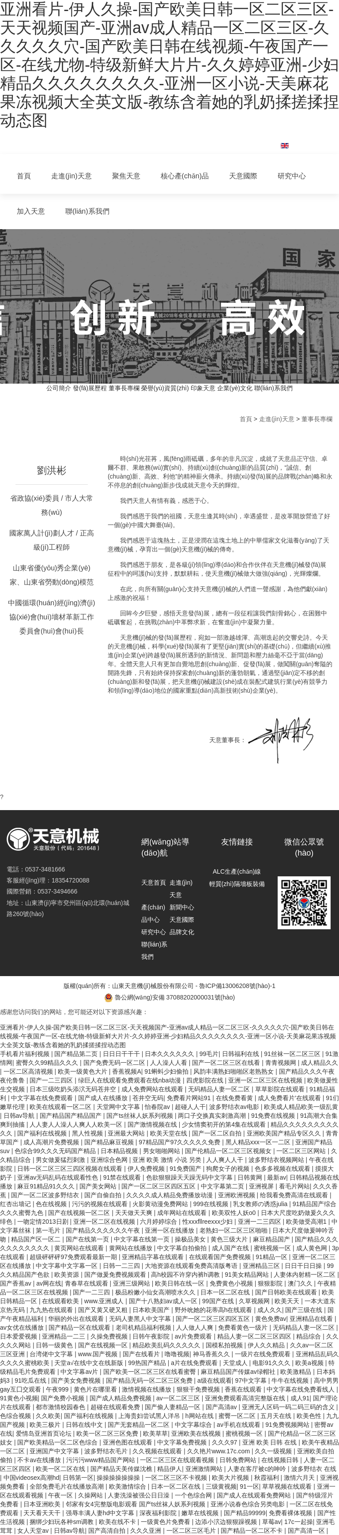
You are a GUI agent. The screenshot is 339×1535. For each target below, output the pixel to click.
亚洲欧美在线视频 (196, 1433)
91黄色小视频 (19, 1398)
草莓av (271, 1521)
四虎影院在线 (205, 1080)
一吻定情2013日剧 (43, 1221)
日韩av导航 (20, 1115)
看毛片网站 (294, 1186)
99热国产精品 (147, 1362)
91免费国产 (186, 1168)
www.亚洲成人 (104, 1301)
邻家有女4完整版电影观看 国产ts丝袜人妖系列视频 (136, 1504)
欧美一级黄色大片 (83, 1071)
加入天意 (31, 211)
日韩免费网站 (238, 1459)
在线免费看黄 (235, 1097)
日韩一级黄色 (55, 1345)
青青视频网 (281, 1062)
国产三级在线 (304, 1309)
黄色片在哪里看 (96, 1389)
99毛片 (209, 1053)
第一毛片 (49, 1230)
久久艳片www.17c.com (219, 1451)
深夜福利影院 (158, 1512)
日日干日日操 (304, 1265)
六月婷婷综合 (159, 1221)
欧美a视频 (310, 1362)
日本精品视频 (120, 1150)
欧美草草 (155, 1433)
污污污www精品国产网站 (101, 1459)
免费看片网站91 (189, 1097)
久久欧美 (48, 1415)
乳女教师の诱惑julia (261, 1203)
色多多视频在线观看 (283, 1168)
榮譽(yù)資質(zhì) (165, 388)
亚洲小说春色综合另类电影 (248, 1504)
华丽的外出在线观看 (76, 1318)
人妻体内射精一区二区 (305, 1274)
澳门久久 (301, 1283)
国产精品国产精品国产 (71, 1115)
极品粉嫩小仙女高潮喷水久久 (156, 1292)
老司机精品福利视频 (144, 1327)
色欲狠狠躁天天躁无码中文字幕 (190, 1177)
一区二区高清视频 (29, 1071)
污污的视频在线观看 (100, 1203)
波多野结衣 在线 (313, 1468)
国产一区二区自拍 (217, 1133)
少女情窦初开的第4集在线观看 (224, 1124)
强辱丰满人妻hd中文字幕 (101, 1512)
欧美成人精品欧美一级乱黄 (301, 1106)
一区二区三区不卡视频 (177, 1477)
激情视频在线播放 (147, 1389)
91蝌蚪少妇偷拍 (167, 1071)
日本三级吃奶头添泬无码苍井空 (74, 1089)
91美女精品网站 (247, 1274)
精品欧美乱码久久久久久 (167, 1345)
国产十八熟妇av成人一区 (164, 1301)
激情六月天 (300, 1477)
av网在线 (48, 1283)
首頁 (24, 176)
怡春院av (158, 1106)
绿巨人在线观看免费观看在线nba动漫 (130, 1080)
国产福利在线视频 (42, 1133)
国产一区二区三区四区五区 (159, 1186)
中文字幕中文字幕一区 (67, 1265)
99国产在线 (218, 1301)
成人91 (300, 1398)
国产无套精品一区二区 (139, 1424)
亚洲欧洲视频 (237, 1195)
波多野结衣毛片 (106, 1451)
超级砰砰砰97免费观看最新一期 (74, 1256)
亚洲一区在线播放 (170, 1230)
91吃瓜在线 (31, 1380)
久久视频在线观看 (158, 1451)
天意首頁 (153, 882)
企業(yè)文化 (234, 388)
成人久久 (269, 1309)
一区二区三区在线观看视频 (178, 1459)
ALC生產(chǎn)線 (237, 871)
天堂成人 (236, 1362)
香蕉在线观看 (244, 1389)
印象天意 (203, 388)
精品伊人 (169, 1468)
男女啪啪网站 (162, 1150)
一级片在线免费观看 (263, 1354)
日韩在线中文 (85, 1424)
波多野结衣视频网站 (277, 1159)
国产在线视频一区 (103, 1345)
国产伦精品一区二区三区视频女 (229, 1150)
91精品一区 (272, 1256)
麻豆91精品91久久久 (46, 1186)
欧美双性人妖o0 (234, 1212)
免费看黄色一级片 (243, 1327)
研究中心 (292, 176)
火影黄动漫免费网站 (161, 1203)
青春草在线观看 (87, 1283)
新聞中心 (182, 907)
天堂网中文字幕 (119, 1106)
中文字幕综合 (194, 1424)
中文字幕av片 (80, 1371)
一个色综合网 (194, 1495)
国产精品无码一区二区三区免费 (150, 1380)
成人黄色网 (312, 1248)
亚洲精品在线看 (312, 1318)
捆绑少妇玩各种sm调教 (62, 1521)
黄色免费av (270, 1318)
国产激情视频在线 (153, 1124)
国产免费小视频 (63, 1398)
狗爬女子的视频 (228, 1168)
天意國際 (243, 176)
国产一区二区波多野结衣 (46, 1195)
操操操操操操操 (119, 1477)
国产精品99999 (245, 1512)
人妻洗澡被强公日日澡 (139, 1495)
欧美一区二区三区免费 (108, 1433)
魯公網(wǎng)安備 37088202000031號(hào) (169, 997)
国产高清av (222, 1407)
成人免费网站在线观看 (153, 1089)
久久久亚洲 (146, 1530)
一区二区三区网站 (302, 1150)
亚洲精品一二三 (64, 1336)
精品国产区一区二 (36, 1239)
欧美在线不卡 (118, 1521)
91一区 (249, 1486)
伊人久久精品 (267, 1345)
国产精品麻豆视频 (110, 1142)
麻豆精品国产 (272, 1239)
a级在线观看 (214, 1380)
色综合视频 (16, 1415)
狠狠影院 (271, 1283)
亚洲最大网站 (127, 1133)
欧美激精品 (296, 1371)
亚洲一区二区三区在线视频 (266, 1080)
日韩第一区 (78, 1477)
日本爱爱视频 (19, 1336)
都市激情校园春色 (61, 1407)
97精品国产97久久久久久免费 (180, 1142)
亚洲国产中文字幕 (55, 1451)
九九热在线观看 (52, 1309)
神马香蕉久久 (212, 1354)
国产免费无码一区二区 (115, 1062)
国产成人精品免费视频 (121, 1398)
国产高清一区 (307, 1530)
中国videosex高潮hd (32, 1477)
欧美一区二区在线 (61, 1468)
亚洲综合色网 (109, 1159)
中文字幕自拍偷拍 (182, 1248)
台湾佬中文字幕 (52, 1354)
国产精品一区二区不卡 (252, 1530)
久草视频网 (255, 1301)
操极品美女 (191, 1239)
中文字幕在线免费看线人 (301, 1389)
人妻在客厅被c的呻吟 (257, 1468)
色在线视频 (52, 1203)
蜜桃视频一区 (273, 1248)
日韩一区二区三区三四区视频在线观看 (70, 1168)
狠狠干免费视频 (199, 1389)
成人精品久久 (319, 1062)
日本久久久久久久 (170, 1053)
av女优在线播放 (22, 1327)
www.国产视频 (98, 1354)
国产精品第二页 (76, 1053)
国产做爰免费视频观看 (116, 1274)
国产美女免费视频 (76, 1380)
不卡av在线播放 (40, 1459)
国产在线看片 (142, 1354)
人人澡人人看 (169, 1062)
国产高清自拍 (107, 1530)
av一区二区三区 (179, 1398)
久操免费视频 (109, 1336)
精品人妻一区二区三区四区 (255, 1336)
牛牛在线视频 (290, 1380)
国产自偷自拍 (103, 1195)
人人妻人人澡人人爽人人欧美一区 (77, 1124)
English (303, 145)
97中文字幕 (251, 1380)
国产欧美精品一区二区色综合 (58, 1442)
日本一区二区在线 (226, 1292)
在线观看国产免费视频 (220, 1256)
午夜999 (58, 1389)
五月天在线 (276, 1415)
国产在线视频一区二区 (80, 1212)
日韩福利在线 (241, 1053)
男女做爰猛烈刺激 (61, 1159)
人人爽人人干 (225, 1159)
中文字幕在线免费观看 (43, 1097)
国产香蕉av (16, 1283)
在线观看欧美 (61, 1301)
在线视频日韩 (280, 1459)
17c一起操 (298, 1521)
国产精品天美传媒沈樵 (122, 1468)
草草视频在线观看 (287, 1486)
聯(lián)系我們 (87, 211)
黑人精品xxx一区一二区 (259, 1142)
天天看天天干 (42, 1512)
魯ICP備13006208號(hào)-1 (237, 985)
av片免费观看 (194, 1336)
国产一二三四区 (52, 1080)
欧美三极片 (46, 1424)
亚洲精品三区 (262, 1265)
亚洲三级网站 (132, 1283)
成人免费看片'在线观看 (290, 1097)
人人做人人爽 (195, 1327)
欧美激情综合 (128, 1486)
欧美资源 (67, 1274)
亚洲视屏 (262, 1186)
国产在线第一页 (88, 1239)
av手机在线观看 (239, 1424)
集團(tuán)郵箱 (242, 140)
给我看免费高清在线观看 (295, 1195)
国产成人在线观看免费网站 (255, 1495)
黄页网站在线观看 (79, 1248)
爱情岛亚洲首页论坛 (44, 1433)
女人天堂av (33, 1530)
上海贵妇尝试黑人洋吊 (150, 1415)
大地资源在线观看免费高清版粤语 (192, 1265)
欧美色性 (310, 1415)
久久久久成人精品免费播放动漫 (170, 1195)
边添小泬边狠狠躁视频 (227, 1521)
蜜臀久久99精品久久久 (48, 1062)
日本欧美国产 (151, 1309)
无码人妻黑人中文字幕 (141, 1318)
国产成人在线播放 (103, 1097)
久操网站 (91, 1495)
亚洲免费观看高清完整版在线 (246, 1398)
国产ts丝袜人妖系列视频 (140, 1115)
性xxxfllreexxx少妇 (208, 1221)
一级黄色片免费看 (166, 1521)
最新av (276, 1177)
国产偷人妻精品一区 (173, 1407)
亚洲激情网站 (204, 1468)
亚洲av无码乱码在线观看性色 (58, 1177)
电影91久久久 (272, 1362)
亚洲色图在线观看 (128, 1442)
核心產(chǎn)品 (185, 176)
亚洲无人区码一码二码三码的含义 (289, 1407)
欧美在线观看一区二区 (61, 1106)
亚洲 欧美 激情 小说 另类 (167, 1159)
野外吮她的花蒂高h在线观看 (214, 1309)
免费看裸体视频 (291, 1512)
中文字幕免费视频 (182, 1442)
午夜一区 (61, 1495)
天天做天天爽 (134, 1212)
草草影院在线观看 (280, 1089)
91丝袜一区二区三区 (293, 1053)
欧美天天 (288, 1301)
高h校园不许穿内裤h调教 (186, 1274)
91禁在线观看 (123, 1177)
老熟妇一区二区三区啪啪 (234, 1230)
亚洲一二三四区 (260, 1221)
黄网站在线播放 (131, 1248)
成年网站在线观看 (182, 1212)
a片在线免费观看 (195, 1362)
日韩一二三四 (122, 1265)
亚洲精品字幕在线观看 (153, 1256)
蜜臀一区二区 (237, 1415)
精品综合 (309, 1336)
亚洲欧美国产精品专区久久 (285, 1133)
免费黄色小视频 (232, 1283)
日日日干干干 (122, 1053)
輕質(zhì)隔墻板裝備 (237, 883)
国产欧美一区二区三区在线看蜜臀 (150, 1371)
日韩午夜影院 (151, 1336)
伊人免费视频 (147, 1168)
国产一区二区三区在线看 (227, 1062)
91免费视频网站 (288, 1424)
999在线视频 (211, 1203)
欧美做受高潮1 (307, 1221)
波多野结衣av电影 (235, 1106)
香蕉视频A (126, 1071)
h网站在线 (200, 1415)
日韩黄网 (250, 1177)
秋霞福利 (267, 1477)
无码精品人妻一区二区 (220, 1089)
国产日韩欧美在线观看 (287, 1292)
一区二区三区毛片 (192, 1530)
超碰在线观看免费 (116, 1407)
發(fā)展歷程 (90, 388)
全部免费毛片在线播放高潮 (67, 1486)
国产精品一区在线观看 (80, 1327)
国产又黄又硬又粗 (103, 1309)
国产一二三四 (92, 1292)
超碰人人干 (190, 1106)
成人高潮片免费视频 (52, 1142)
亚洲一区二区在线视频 (105, 1221)
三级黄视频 (221, 1486)
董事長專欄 (124, 388)
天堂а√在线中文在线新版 (89, 1362)
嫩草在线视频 (200, 1512)
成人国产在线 (231, 1248)
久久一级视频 (274, 1451)
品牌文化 (182, 931)
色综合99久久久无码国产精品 (56, 1150)
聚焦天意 (126, 176)
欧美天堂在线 (169, 1133)
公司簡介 (58, 388)
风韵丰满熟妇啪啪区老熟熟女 (234, 1071)
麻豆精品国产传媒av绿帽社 (239, 1371)
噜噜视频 (177, 1354)
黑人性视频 (88, 1133)
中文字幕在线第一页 (142, 1239)
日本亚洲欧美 (42, 1504)
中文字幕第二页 (223, 1186)
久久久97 (225, 1442)
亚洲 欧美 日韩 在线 (270, 1442)
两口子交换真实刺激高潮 (213, 1115)
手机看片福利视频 (25, 1053)
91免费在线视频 (274, 1115)
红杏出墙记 (16, 1203)
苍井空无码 (147, 1097)
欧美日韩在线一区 (180, 1283)
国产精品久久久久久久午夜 (104, 1230)
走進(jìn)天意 (71, 176)
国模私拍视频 (225, 1345)
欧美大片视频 (231, 1477)
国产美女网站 (98, 1186)
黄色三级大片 (230, 1239)
